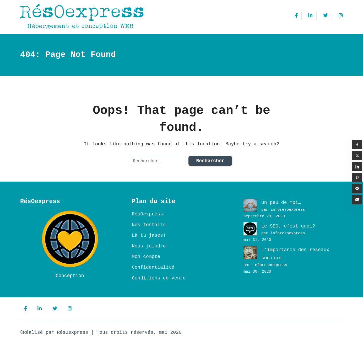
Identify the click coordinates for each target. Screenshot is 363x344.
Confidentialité (153, 267)
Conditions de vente (159, 278)
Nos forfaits (149, 224)
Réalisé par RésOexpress (57, 332)
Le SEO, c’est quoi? (288, 226)
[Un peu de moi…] (250, 205)
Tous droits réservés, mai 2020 (139, 332)
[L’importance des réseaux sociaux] (250, 252)
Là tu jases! (149, 235)
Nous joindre (149, 246)
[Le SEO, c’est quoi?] (250, 228)
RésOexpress (147, 214)
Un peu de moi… (281, 202)
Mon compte (146, 256)
